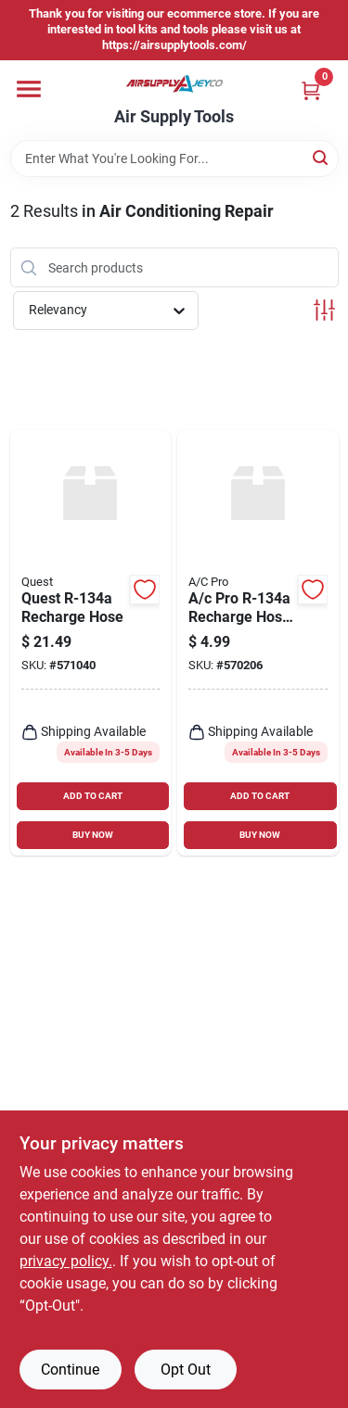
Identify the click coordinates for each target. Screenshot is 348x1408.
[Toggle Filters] (324, 310)
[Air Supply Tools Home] (174, 84)
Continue (70, 1369)
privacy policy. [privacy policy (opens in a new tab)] (65, 1261)
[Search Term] (174, 158)
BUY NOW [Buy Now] (92, 835)
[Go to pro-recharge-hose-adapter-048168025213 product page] (258, 643)
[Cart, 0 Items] (311, 90)
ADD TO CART (92, 796)
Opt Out (186, 1369)
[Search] (321, 157)
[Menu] (29, 89)
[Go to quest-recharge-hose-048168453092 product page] (91, 643)
